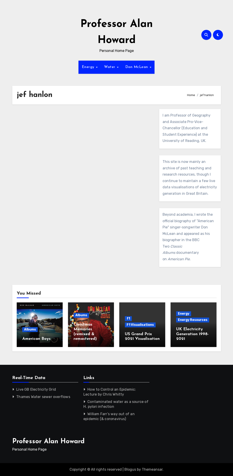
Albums (30, 329)
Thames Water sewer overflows (43, 397)
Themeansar (152, 469)
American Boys (36, 339)
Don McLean (137, 67)
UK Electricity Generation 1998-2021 (192, 334)
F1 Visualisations (140, 325)
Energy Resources (192, 320)
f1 (128, 318)
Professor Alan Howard (48, 441)
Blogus (130, 469)
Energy (89, 67)
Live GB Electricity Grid (36, 389)
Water (110, 67)
